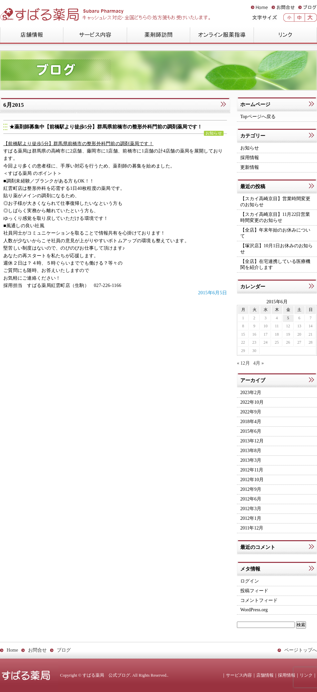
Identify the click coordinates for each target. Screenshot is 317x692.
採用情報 (249, 157)
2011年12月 (251, 528)
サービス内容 (95, 35)
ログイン (249, 581)
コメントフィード (259, 600)
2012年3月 (250, 508)
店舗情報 (31, 35)
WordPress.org (254, 609)
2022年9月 (250, 411)
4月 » (258, 363)
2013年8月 (250, 450)
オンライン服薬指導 (222, 35)
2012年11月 (251, 469)
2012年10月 (252, 479)
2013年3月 (250, 460)
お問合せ (283, 7)
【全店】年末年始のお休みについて (275, 233)
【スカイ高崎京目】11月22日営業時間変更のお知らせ (275, 217)
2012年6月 (250, 498)
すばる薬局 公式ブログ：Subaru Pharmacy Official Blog (85, 12)
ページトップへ (300, 650)
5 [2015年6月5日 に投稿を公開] (288, 318)
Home (259, 7)
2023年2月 (250, 392)
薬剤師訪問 (158, 35)
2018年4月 (250, 421)
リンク (285, 35)
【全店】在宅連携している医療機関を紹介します (275, 264)
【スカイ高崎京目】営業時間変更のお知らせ (275, 201)
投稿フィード (254, 590)
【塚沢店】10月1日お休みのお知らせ (276, 248)
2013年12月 (252, 440)
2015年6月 (250, 431)
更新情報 (249, 167)
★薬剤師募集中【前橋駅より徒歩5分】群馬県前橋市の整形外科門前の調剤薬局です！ (105, 126)
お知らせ (214, 133)
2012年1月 (250, 518)
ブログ (307, 7)
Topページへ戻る (258, 116)
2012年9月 (250, 489)
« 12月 (243, 363)
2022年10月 (252, 402)
